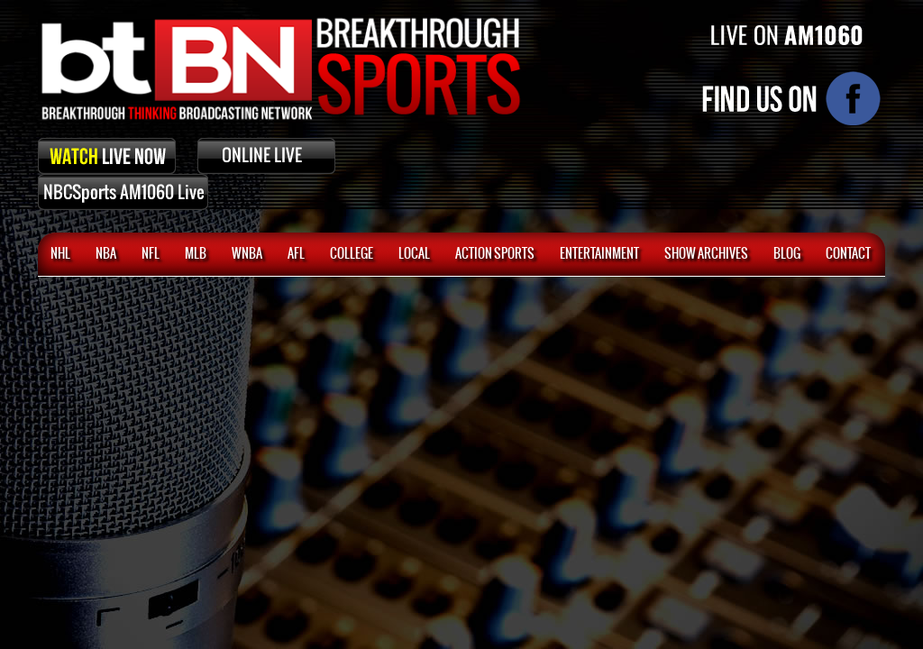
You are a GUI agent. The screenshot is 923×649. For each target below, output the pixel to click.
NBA (106, 254)
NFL (151, 254)
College (351, 254)
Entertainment (599, 254)
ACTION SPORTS (495, 254)
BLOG (786, 254)
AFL (296, 254)
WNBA (247, 254)
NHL (60, 254)
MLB (195, 254)
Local (414, 254)
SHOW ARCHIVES (706, 254)
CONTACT (848, 254)
